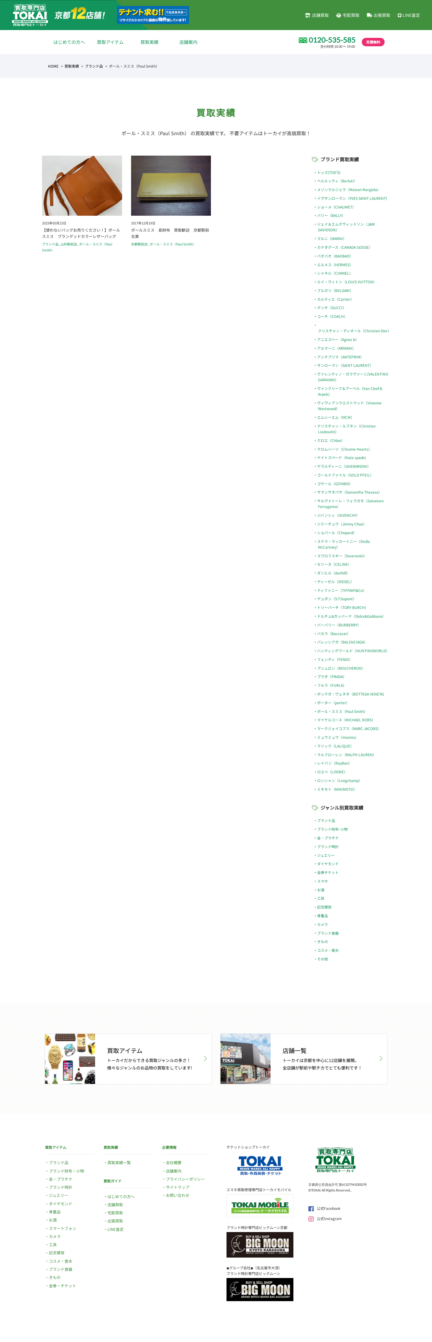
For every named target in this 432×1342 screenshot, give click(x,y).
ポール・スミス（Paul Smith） (173, 244)
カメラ (322, 924)
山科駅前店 (69, 244)
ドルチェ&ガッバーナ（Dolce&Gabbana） (351, 616)
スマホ (322, 881)
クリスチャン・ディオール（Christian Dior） (354, 330)
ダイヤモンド (328, 863)
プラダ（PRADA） (331, 676)
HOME (53, 65)
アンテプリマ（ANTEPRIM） (340, 356)
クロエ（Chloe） (331, 440)
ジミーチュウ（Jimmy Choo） (342, 523)
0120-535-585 (332, 40)
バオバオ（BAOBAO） (335, 255)
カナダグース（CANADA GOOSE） (344, 247)
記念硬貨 (324, 906)
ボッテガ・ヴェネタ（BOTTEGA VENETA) (350, 693)
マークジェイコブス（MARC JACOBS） (349, 728)
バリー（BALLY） (331, 215)
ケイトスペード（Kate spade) (341, 457)
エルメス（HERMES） (335, 264)
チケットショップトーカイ (248, 1146)
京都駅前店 (139, 244)
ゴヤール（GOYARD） (334, 483)
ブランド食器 (328, 933)
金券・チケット (62, 1286)
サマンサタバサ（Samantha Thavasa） (349, 492)
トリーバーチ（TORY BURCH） (342, 607)
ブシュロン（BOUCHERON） (341, 668)
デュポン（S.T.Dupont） (336, 598)
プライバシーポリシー (185, 1179)
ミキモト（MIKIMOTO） (337, 789)
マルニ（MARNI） (331, 238)
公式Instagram (325, 1218)
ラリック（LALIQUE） (335, 745)
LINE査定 (409, 15)
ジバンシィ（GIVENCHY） (338, 515)
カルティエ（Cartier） (335, 299)
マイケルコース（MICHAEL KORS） (346, 719)
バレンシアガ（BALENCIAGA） (342, 641)
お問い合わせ (177, 1195)
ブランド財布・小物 (66, 1171)
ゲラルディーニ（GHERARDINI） (344, 466)
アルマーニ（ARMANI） (336, 348)
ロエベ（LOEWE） (332, 771)
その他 (322, 958)
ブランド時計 (328, 846)
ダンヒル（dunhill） (333, 572)
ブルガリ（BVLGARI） (335, 290)
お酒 (320, 889)
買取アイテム (110, 42)
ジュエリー (326, 855)
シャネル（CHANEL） (335, 272)
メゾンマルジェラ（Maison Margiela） (349, 189)
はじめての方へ (69, 42)
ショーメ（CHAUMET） (336, 206)
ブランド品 (94, 65)
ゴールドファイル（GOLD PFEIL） (345, 474)
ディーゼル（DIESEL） (335, 581)
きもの (322, 941)
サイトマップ (177, 1187)
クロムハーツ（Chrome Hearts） (344, 449)
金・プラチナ (328, 837)
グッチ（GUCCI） (331, 307)
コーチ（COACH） (332, 316)
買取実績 (149, 42)
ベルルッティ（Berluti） (337, 180)
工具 (320, 898)
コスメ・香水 (328, 950)
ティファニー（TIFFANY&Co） (341, 590)
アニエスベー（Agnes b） (338, 339)
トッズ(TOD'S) (328, 172)
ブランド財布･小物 (332, 829)
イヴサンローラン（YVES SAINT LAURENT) (352, 198)
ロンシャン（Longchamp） (339, 780)
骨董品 (322, 915)
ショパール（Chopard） (337, 532)
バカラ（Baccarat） (333, 633)
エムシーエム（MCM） (335, 417)
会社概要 (174, 1162)
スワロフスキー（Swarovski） (342, 555)
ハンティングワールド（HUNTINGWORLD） (353, 650)
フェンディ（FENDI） (334, 659)
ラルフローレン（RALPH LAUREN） (346, 754)
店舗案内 (188, 42)
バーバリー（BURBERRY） (339, 624)
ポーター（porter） (333, 702)
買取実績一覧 (119, 1162)
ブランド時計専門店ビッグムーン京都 (256, 1227)
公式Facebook (324, 1208)
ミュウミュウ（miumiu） (337, 737)
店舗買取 (316, 15)
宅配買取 (347, 15)
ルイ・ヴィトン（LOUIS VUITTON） (347, 281)
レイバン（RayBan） (334, 762)
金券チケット (328, 872)
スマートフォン (62, 1228)
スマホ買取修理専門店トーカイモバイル (258, 1189)
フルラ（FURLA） (331, 685)
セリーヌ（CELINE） (334, 564)
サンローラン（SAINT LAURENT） (345, 365)
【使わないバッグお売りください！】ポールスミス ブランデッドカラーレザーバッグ (81, 233)
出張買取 (378, 15)
